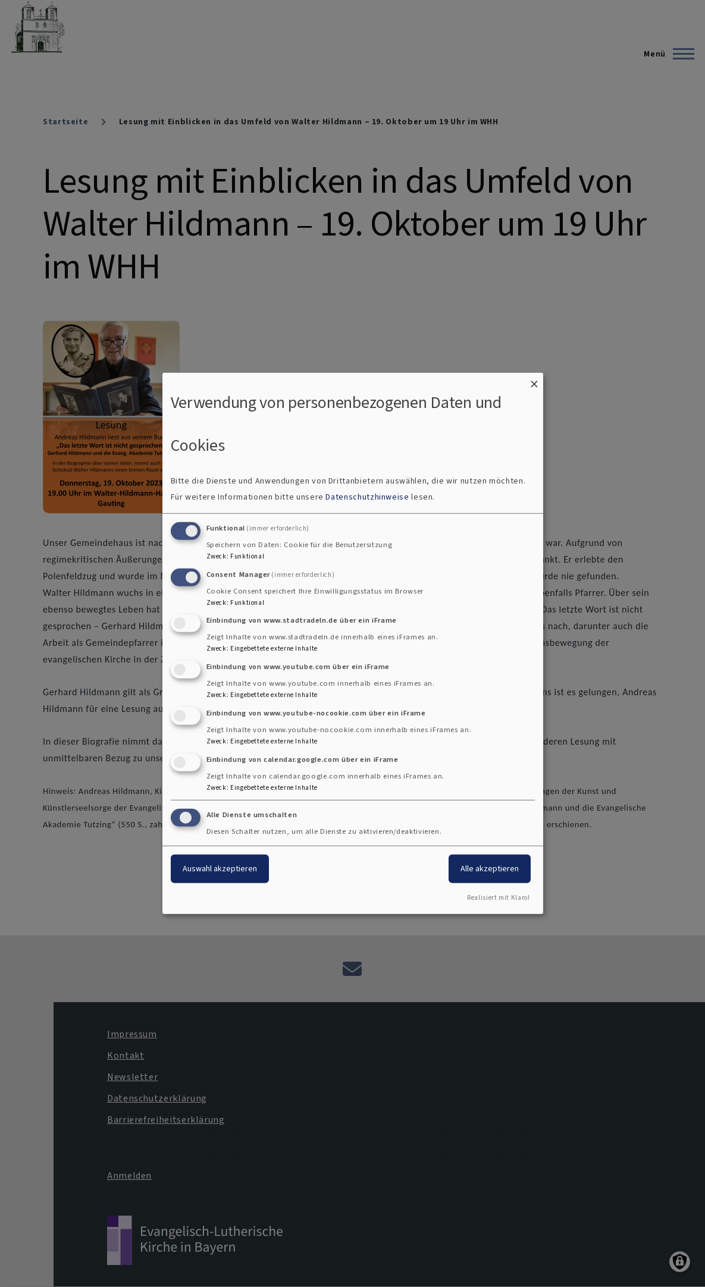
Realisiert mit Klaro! (498, 897)
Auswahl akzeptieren (220, 868)
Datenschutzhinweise (367, 497)
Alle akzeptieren (489, 868)
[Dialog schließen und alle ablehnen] (534, 380)
